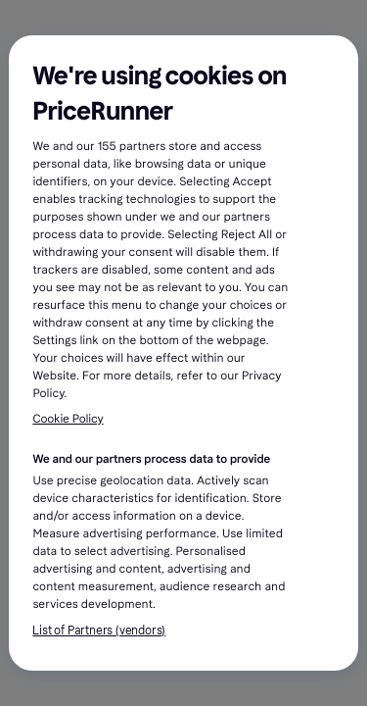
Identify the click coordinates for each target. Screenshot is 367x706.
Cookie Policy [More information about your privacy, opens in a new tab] (67, 420)
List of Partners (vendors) (98, 630)
